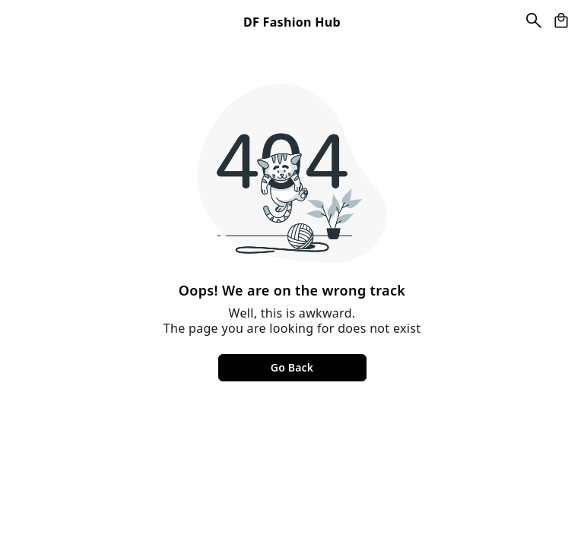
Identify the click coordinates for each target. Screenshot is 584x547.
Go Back (292, 367)
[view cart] (561, 20)
